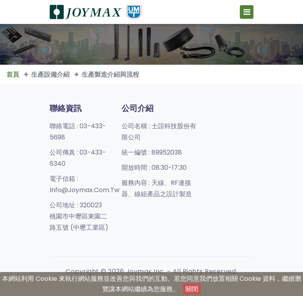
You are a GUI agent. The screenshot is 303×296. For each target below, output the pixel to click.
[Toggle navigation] (246, 12)
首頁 (12, 74)
